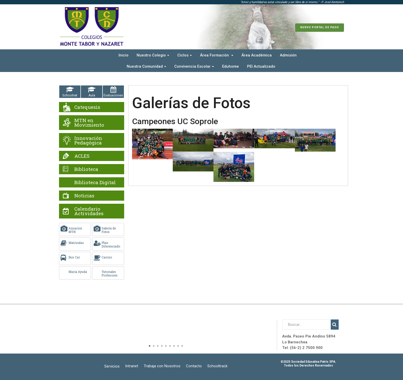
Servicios (112, 366)
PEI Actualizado (261, 66)
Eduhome (230, 66)
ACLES (82, 156)
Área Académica (256, 55)
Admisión (288, 55)
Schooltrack (217, 366)
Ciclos (184, 55)
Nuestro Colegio (153, 55)
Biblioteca (86, 169)
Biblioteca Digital (95, 182)
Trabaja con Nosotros (162, 366)
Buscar (334, 324)
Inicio (123, 55)
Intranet (131, 366)
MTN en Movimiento (89, 122)
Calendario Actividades (89, 211)
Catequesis (87, 107)
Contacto (194, 366)
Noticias (84, 195)
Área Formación (216, 55)
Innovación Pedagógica (88, 140)
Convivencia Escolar (194, 66)
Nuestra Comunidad (146, 66)
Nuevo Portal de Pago (319, 27)
